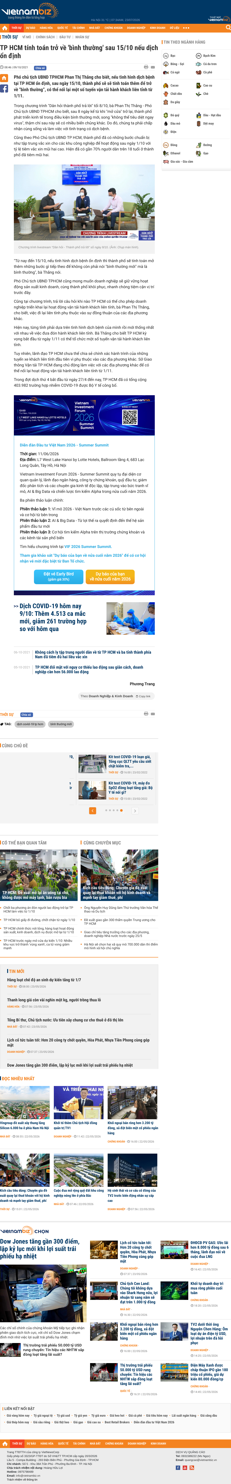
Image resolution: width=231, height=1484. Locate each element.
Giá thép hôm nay (18, 1422)
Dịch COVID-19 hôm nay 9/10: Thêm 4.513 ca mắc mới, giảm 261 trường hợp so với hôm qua (53, 617)
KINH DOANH (157, 28)
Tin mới (16, 971)
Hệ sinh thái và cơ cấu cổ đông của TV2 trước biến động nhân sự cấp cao (132, 1195)
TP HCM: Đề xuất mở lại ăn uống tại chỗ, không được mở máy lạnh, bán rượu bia (35, 895)
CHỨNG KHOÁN (114, 28)
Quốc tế (125, 1391)
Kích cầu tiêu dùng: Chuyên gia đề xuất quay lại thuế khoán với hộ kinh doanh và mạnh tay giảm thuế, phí (116, 893)
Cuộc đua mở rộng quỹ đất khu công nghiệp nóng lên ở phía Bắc (79, 1193)
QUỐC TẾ (62, 28)
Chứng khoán (116, 1141)
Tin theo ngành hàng (184, 42)
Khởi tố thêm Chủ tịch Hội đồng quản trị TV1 (75, 1125)
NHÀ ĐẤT (94, 28)
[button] (92, 810)
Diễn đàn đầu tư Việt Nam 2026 (154, 1422)
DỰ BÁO (30, 28)
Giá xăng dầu (208, 1415)
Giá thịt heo (61, 1422)
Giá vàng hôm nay (18, 1415)
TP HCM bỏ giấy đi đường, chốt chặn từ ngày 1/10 (39, 920)
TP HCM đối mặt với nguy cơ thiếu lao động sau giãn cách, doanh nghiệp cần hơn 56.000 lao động (89, 669)
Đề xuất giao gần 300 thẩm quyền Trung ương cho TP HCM (119, 922)
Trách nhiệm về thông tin (22, 1479)
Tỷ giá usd (63, 1415)
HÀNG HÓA (46, 28)
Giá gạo (78, 1422)
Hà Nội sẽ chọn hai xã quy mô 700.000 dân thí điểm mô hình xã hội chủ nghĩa (121, 946)
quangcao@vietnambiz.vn (201, 1460)
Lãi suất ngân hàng (184, 1415)
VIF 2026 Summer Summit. (88, 547)
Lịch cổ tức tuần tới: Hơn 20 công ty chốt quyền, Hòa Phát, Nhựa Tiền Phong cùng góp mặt (78, 1043)
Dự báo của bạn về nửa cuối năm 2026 (110, 577)
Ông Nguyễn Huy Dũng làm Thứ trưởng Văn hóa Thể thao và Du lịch (121, 909)
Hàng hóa (13, 1006)
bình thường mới (61, 724)
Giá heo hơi (117, 1415)
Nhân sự (82, 37)
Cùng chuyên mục (102, 843)
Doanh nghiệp (16, 1051)
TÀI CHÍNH (78, 28)
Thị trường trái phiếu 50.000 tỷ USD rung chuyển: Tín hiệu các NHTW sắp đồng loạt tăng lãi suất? (53, 1350)
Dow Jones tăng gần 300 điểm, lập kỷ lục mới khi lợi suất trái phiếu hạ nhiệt (70, 1065)
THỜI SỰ (16, 28)
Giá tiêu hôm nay (157, 1415)
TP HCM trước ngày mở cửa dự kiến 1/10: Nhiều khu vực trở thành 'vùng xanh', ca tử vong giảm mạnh (37, 944)
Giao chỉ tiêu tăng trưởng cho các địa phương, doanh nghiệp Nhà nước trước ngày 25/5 (116, 934)
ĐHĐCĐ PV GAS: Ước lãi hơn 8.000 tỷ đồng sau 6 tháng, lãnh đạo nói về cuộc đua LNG (210, 1250)
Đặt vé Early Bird (59, 576)
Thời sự (10, 37)
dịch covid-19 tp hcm (30, 724)
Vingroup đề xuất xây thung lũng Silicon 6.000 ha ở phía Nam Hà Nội (24, 1125)
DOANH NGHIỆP (136, 28)
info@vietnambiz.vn (28, 1475)
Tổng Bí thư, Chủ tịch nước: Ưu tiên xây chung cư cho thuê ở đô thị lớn (65, 1020)
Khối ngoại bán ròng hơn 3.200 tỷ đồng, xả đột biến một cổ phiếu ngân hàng (133, 1128)
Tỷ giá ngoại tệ (43, 1415)
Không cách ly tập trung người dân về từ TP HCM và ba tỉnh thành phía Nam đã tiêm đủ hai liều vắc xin (93, 654)
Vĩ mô (26, 37)
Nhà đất (12, 1026)
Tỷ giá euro (98, 1415)
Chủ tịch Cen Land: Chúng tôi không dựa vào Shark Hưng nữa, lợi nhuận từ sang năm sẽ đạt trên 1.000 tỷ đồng (139, 1292)
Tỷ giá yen (80, 1415)
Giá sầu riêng (41, 1422)
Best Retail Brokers (117, 1422)
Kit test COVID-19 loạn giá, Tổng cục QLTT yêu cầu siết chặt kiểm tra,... (130, 762)
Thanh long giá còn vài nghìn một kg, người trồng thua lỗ (54, 1000)
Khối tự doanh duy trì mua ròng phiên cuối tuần (207, 1288)
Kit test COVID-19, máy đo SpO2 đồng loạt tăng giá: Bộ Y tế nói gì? (131, 788)
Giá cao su (94, 1422)
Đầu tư (64, 37)
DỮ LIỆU (174, 28)
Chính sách (45, 37)
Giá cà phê (135, 1415)
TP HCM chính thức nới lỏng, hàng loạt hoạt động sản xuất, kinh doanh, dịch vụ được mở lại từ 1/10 (38, 930)
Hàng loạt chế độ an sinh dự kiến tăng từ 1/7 (44, 980)
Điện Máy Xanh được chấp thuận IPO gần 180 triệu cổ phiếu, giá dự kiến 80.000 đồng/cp (209, 1372)
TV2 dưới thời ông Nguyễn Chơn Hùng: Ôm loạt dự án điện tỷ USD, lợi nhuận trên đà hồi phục (209, 1333)
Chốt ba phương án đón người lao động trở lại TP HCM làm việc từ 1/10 (38, 909)
